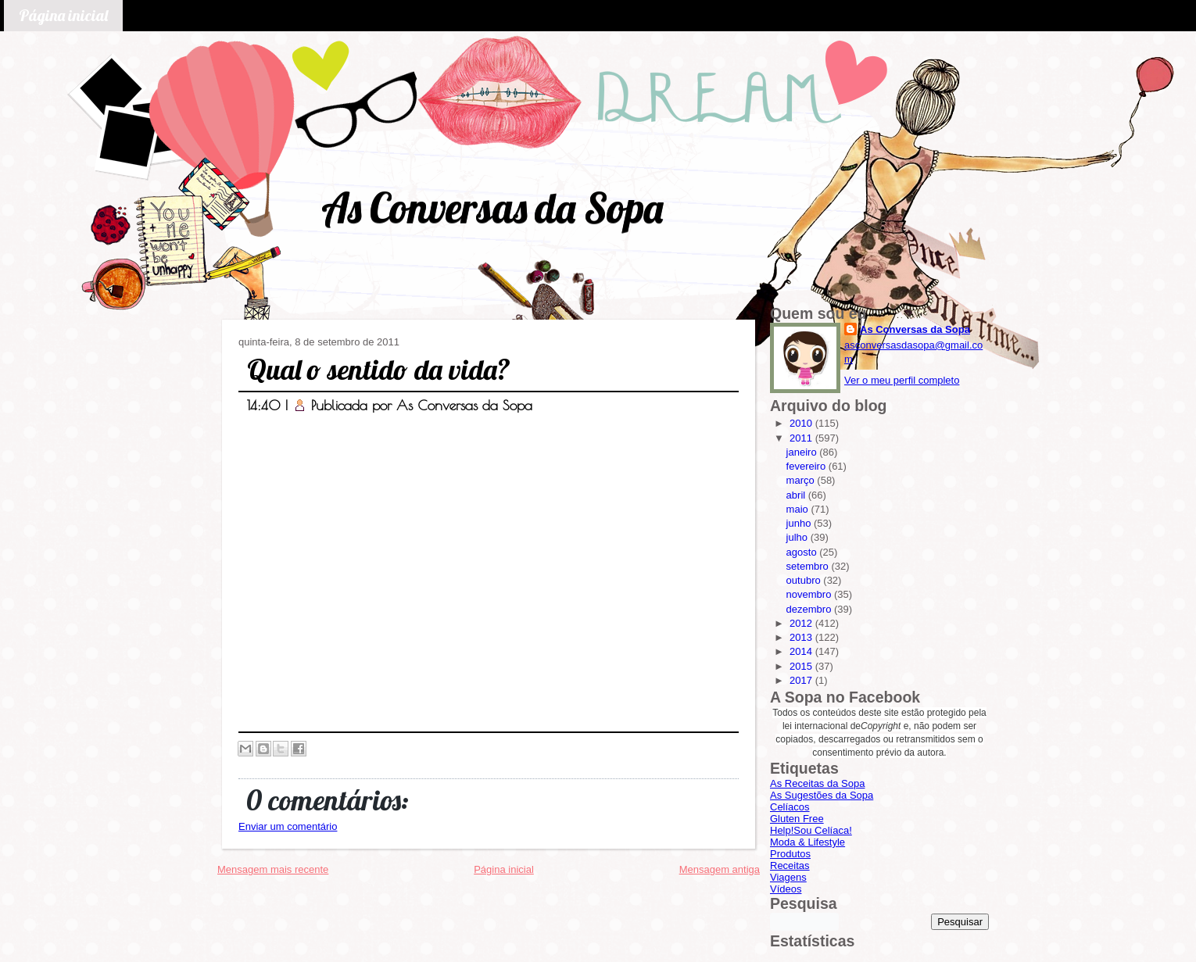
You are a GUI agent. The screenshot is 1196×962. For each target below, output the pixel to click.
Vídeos (785, 889)
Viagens (788, 877)
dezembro (810, 609)
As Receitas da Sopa (817, 783)
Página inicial (63, 15)
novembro (810, 594)
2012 (802, 623)
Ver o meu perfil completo (901, 380)
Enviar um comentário (287, 826)
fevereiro (807, 466)
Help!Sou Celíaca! (811, 830)
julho (798, 537)
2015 (802, 666)
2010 (802, 423)
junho (800, 523)
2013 (802, 637)
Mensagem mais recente (272, 869)
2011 (802, 438)
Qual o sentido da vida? (378, 369)
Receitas (790, 865)
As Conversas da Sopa (492, 207)
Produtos (790, 854)
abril (797, 495)
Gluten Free (797, 818)
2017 (802, 680)
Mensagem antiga (719, 869)
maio (798, 509)
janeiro (803, 452)
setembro (809, 566)
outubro (805, 580)
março (802, 480)
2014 (802, 651)
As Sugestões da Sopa (821, 795)
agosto (803, 552)
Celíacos (790, 807)
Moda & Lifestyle (807, 842)
